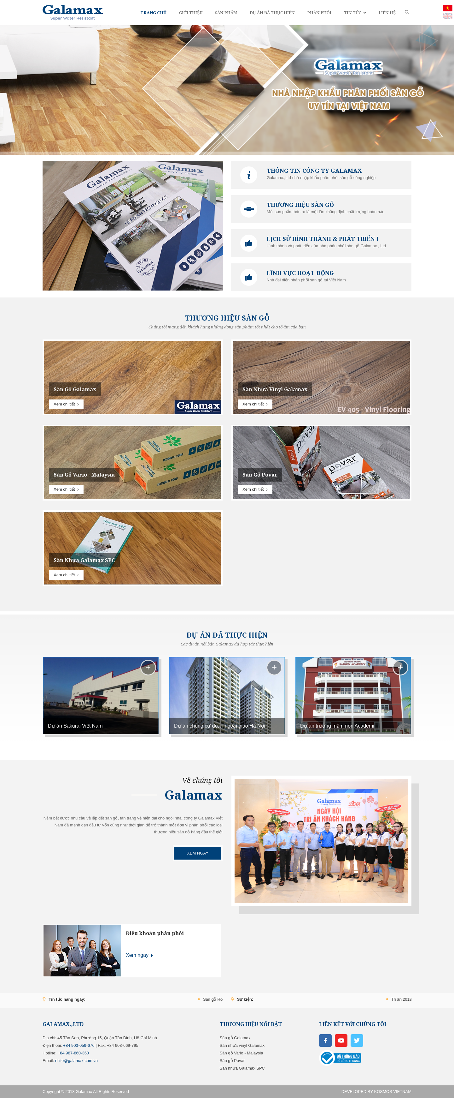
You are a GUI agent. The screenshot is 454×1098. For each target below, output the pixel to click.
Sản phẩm (226, 12)
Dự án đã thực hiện (272, 12)
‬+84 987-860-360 (73, 1053)
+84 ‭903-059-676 (78, 1045)
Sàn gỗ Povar (232, 1060)
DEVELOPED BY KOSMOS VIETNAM (376, 1091)
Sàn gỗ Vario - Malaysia (241, 1053)
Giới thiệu (190, 12)
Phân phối (319, 12)
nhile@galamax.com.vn (76, 1060)
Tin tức (355, 12)
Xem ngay (197, 853)
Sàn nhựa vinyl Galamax (242, 1045)
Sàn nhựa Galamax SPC (242, 1068)
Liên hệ (387, 12)
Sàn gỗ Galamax (235, 1037)
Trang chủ (153, 12)
